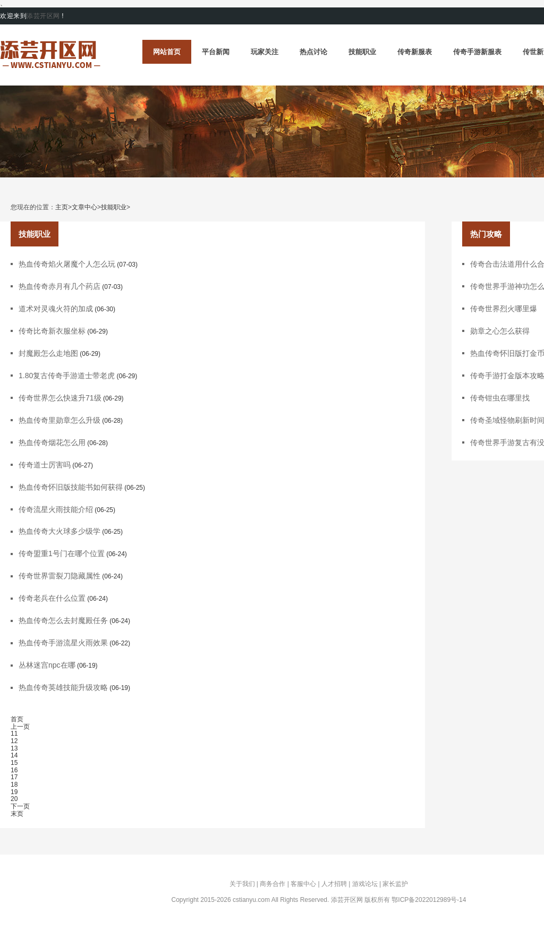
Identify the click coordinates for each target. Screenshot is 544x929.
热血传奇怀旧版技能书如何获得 (71, 487)
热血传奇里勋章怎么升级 (59, 420)
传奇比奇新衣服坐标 (52, 331)
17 (14, 777)
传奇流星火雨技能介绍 (56, 509)
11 (14, 733)
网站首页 (167, 52)
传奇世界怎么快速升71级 (60, 398)
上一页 (20, 726)
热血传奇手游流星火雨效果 (63, 642)
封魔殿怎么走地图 (48, 353)
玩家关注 (264, 52)
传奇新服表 (414, 52)
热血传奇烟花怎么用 (52, 442)
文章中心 (84, 207)
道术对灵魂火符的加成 (56, 308)
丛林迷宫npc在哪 (47, 665)
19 (14, 792)
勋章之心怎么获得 (500, 331)
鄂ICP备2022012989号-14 (429, 900)
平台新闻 (216, 52)
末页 (17, 813)
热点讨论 (313, 52)
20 (14, 799)
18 (14, 784)
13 (14, 748)
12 (14, 741)
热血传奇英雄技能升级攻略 (63, 687)
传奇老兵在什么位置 (52, 598)
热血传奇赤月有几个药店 (59, 286)
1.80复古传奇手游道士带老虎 (67, 375)
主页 (61, 207)
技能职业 (362, 52)
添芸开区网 (43, 16)
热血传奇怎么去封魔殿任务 (63, 620)
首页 (17, 719)
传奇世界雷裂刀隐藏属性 (59, 576)
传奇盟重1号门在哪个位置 (62, 553)
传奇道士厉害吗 (45, 465)
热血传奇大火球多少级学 (59, 531)
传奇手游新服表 (477, 52)
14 (14, 755)
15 (14, 762)
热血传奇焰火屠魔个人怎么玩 (67, 264)
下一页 (20, 806)
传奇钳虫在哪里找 (500, 398)
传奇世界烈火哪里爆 (503, 308)
